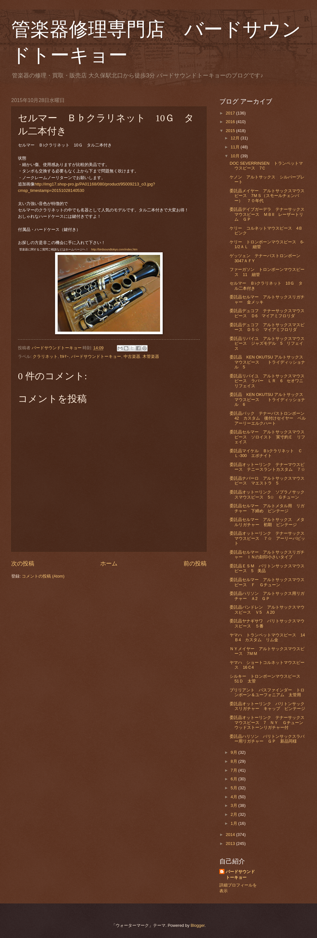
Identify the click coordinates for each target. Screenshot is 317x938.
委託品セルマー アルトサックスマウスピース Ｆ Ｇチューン (267, 582)
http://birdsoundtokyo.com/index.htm (114, 249)
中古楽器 (132, 356)
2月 (234, 814)
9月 (234, 752)
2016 (231, 121)
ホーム (109, 563)
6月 (234, 778)
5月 (234, 787)
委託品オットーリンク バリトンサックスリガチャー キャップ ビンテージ (267, 706)
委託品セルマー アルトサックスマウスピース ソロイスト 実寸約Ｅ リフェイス (267, 437)
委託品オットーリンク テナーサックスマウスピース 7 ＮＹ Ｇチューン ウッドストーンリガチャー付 (268, 722)
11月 (235, 147)
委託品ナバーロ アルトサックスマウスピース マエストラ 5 (267, 480)
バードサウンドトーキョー (96, 356)
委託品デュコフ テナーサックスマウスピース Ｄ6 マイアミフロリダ (267, 313)
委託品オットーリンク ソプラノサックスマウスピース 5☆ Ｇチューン (267, 494)
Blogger (198, 925)
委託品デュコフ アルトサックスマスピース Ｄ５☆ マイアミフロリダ (267, 327)
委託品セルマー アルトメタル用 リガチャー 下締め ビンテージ (267, 508)
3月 (234, 805)
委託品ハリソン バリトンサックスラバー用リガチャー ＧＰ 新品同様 (267, 739)
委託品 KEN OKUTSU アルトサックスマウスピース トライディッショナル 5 (267, 362)
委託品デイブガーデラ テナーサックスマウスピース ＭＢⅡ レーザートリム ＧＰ (267, 214)
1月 (234, 823)
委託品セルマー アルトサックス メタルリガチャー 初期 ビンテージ (267, 522)
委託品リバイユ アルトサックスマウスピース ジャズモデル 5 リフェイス (267, 343)
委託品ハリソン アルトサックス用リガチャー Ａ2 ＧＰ (267, 596)
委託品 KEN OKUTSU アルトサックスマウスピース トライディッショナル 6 (267, 399)
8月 (234, 761)
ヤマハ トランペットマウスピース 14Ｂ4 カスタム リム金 (267, 637)
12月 (235, 138)
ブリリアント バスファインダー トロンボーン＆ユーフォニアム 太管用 (267, 692)
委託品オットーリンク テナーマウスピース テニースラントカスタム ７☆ (267, 467)
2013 (231, 843)
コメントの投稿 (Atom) (43, 576)
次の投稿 (22, 563)
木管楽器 (150, 356)
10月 (235, 156)
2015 (231, 130)
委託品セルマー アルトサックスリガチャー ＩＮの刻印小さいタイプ (267, 554)
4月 (234, 796)
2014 (231, 834)
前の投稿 (195, 563)
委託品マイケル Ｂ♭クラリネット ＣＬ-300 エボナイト (266, 453)
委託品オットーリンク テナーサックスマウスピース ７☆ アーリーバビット (267, 538)
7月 (234, 770)
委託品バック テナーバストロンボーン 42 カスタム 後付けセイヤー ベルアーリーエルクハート (269, 418)
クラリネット (45, 356)
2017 (231, 113)
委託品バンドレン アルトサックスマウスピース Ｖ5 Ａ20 (267, 609)
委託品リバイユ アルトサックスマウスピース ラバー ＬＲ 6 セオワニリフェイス (267, 381)
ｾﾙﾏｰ (64, 356)
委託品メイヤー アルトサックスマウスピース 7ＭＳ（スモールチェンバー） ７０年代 (267, 195)
